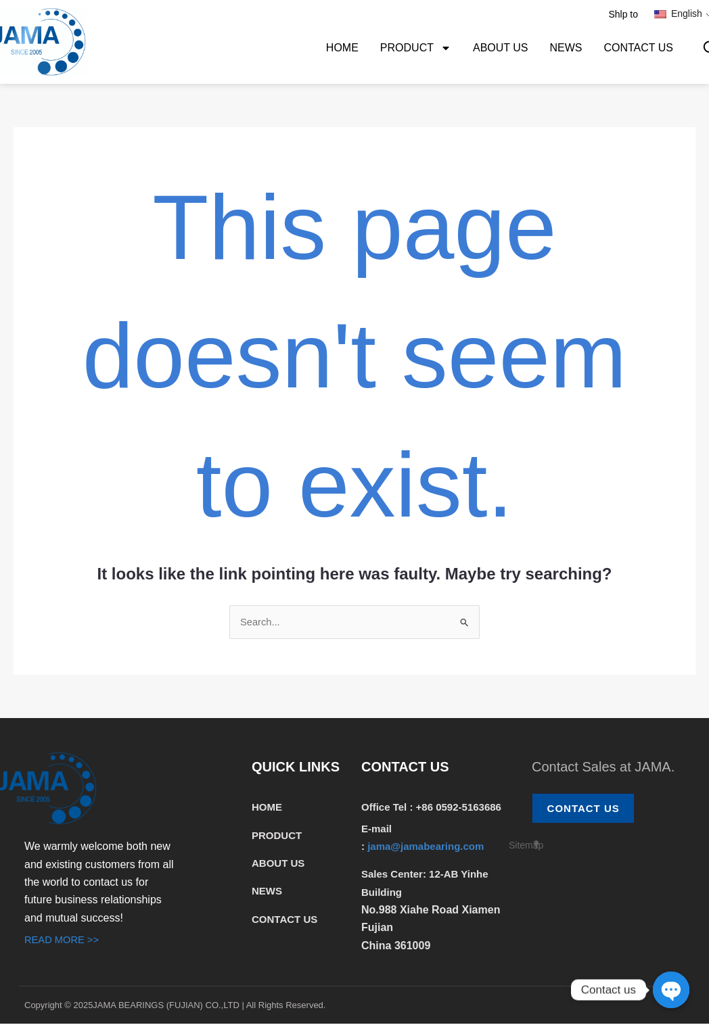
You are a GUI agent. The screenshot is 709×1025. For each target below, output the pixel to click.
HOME (342, 47)
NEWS (565, 47)
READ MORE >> (65, 941)
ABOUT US (500, 47)
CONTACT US (638, 47)
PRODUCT (415, 48)
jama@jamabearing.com (426, 847)
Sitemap (526, 847)
